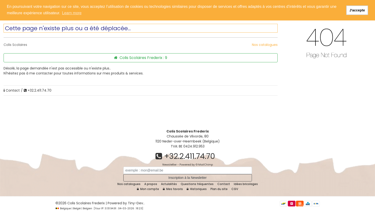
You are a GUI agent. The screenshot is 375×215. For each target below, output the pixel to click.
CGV (234, 189)
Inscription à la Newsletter (187, 178)
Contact (12, 90)
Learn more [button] (72, 13)
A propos (150, 184)
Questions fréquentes (197, 184)
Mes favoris (173, 189)
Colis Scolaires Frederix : (140, 57)
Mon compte (148, 189)
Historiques (197, 189)
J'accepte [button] (357, 10)
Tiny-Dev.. (136, 203)
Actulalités (169, 184)
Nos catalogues (265, 44)
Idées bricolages (246, 184)
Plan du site (219, 189)
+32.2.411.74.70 (37, 90)
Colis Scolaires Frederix (86, 203)
